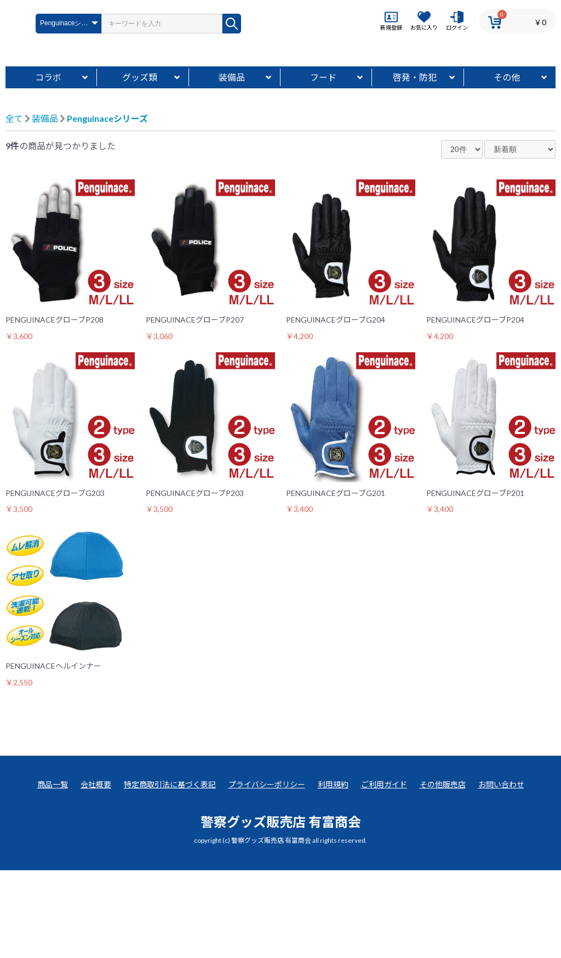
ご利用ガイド (384, 872)
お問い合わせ (501, 872)
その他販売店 (443, 872)
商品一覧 (52, 872)
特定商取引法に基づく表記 (170, 872)
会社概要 (96, 872)
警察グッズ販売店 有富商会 (281, 909)
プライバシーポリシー (266, 872)
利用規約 (333, 872)
